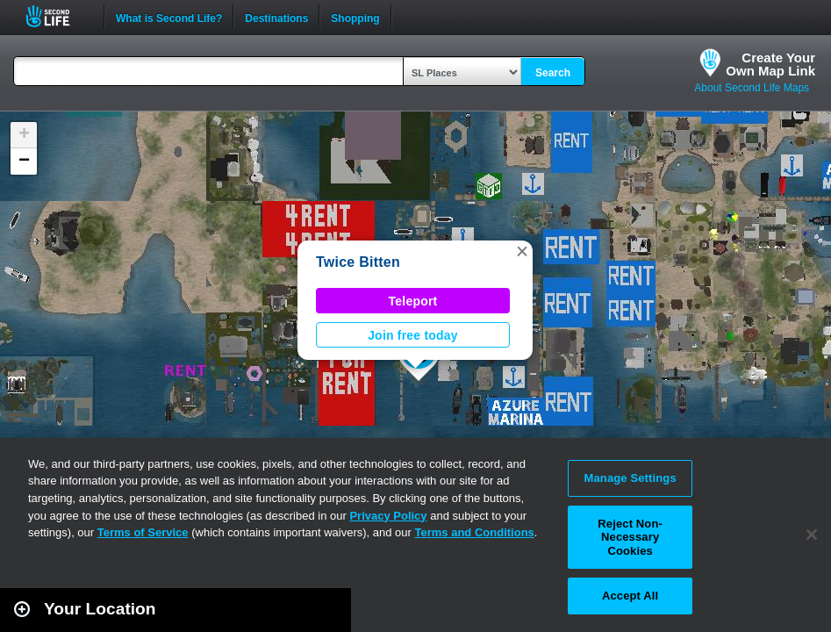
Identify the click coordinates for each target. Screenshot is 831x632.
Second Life (57, 16)
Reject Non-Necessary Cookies (630, 537)
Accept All (630, 595)
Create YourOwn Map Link (770, 64)
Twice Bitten (358, 262)
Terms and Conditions (474, 532)
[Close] (811, 534)
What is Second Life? (169, 16)
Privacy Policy (387, 515)
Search (552, 73)
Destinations (276, 16)
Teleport (413, 301)
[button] (522, 251)
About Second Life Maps (751, 88)
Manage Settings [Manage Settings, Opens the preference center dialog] (630, 478)
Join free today (413, 335)
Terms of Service (143, 532)
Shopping (355, 16)
